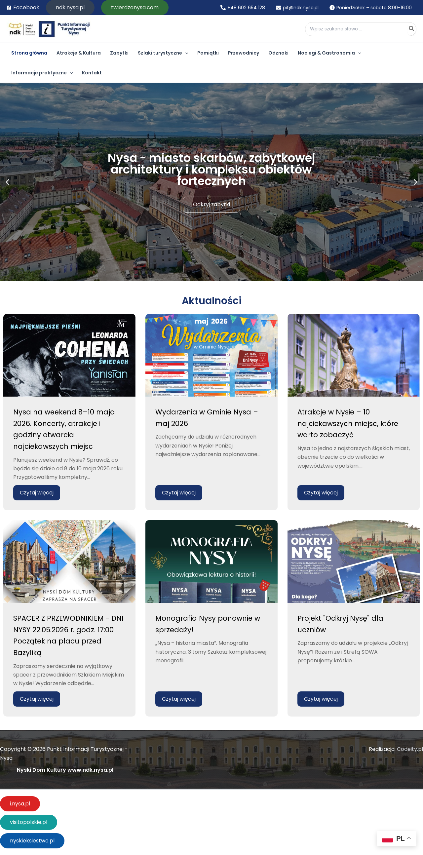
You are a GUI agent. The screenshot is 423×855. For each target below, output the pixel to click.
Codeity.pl (410, 749)
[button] (70, 7)
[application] (185, 53)
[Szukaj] (411, 29)
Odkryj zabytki (211, 204)
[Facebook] (23, 7)
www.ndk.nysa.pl (90, 770)
